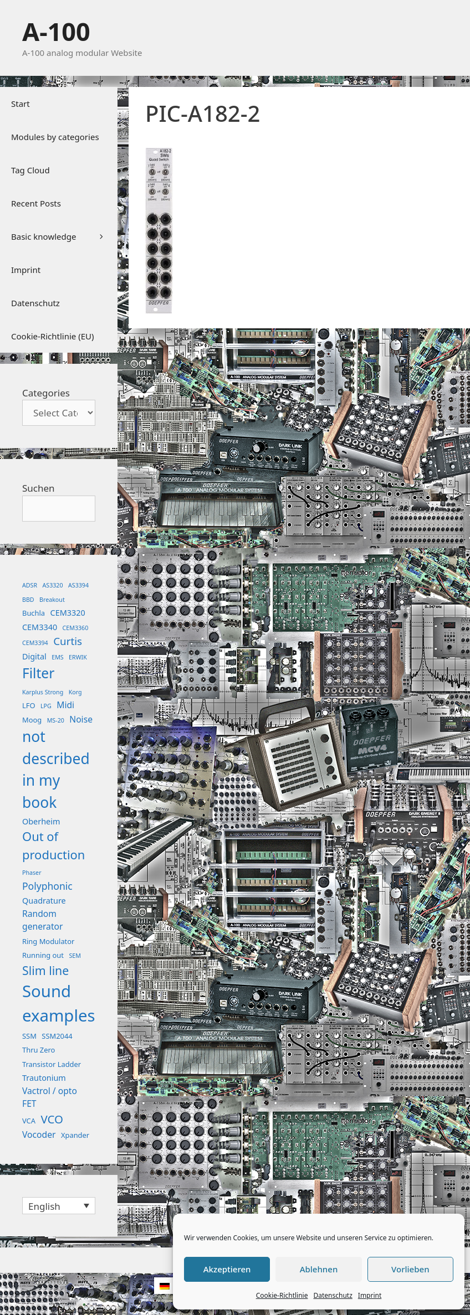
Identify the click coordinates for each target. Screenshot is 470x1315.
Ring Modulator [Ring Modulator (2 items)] (48, 941)
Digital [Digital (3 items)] (34, 656)
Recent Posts (36, 203)
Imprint (369, 1295)
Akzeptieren (227, 1269)
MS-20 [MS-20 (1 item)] (55, 720)
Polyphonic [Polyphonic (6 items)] (47, 886)
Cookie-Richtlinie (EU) (52, 336)
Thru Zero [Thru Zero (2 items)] (38, 1050)
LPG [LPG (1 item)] (46, 706)
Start (20, 103)
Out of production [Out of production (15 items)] (53, 845)
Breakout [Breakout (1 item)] (52, 600)
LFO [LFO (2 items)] (28, 705)
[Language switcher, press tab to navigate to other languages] (58, 1205)
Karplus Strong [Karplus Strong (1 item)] (42, 692)
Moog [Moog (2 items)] (32, 720)
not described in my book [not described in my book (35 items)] (56, 769)
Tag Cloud (30, 170)
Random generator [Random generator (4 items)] (42, 920)
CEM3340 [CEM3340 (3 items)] (39, 627)
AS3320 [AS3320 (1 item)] (53, 585)
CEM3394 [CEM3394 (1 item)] (35, 643)
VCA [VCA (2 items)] (28, 1121)
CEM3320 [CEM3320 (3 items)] (67, 612)
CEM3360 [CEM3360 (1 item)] (76, 628)
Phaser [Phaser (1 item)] (32, 872)
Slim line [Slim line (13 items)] (45, 970)
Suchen (38, 488)
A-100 (56, 31)
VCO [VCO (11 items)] (51, 1119)
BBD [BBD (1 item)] (28, 600)
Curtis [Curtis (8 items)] (67, 641)
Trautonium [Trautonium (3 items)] (44, 1077)
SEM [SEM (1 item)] (74, 956)
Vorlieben (410, 1269)
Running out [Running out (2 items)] (43, 955)
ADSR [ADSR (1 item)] (29, 585)
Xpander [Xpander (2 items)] (75, 1135)
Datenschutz (332, 1295)
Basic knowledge (64, 236)
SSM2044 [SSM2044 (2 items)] (57, 1036)
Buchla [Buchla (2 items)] (33, 613)
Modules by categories (55, 136)
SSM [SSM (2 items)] (29, 1036)
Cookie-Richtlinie (282, 1295)
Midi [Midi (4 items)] (65, 705)
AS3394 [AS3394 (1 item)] (78, 585)
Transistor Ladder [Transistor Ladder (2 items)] (51, 1064)
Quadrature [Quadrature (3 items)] (44, 900)
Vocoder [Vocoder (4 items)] (38, 1134)
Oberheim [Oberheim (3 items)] (41, 821)
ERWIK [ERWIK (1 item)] (78, 657)
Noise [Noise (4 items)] (81, 719)
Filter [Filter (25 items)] (38, 673)
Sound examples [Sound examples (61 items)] (58, 1003)
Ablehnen (319, 1269)
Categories (46, 392)
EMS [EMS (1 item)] (57, 657)
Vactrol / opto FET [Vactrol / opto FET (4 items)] (49, 1097)
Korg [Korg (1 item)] (75, 692)
